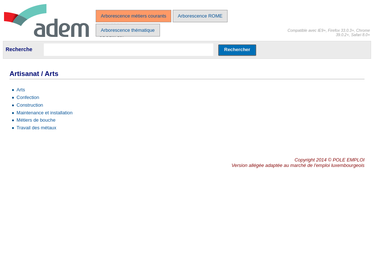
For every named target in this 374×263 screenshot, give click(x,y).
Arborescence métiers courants (133, 16)
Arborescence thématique (128, 30)
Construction (29, 105)
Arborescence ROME (200, 16)
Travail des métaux (36, 127)
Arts (20, 89)
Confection (27, 97)
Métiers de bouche (36, 120)
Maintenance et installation (44, 112)
